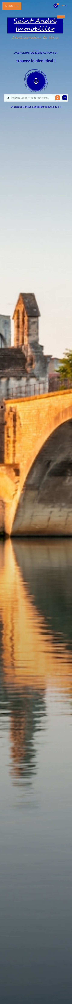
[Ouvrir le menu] (11, 6)
